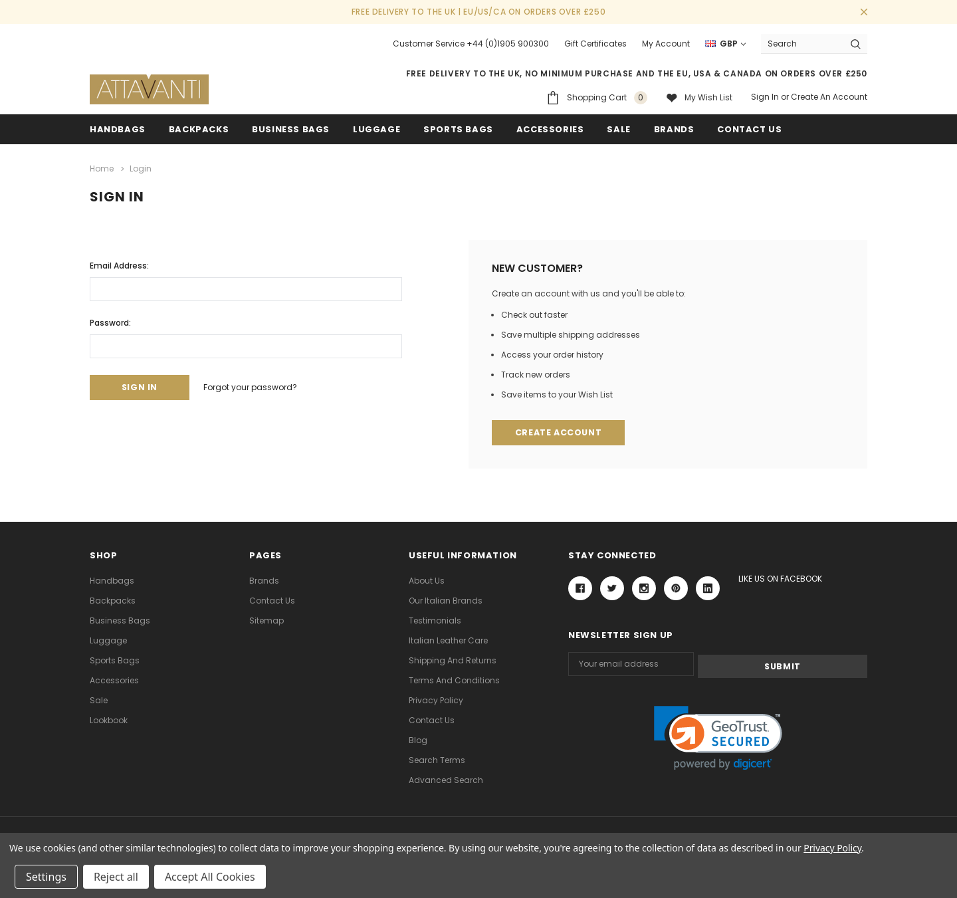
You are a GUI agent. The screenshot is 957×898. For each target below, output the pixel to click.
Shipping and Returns (452, 659)
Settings (46, 876)
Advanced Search (446, 779)
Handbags (118, 129)
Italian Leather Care (448, 639)
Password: (110, 321)
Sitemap (266, 619)
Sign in (765, 96)
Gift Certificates (595, 43)
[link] (718, 736)
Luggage (376, 129)
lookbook (109, 719)
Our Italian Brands (445, 600)
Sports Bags (458, 129)
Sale (99, 699)
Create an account (829, 96)
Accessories (550, 129)
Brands (674, 129)
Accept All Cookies (210, 876)
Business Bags (291, 129)
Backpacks (113, 600)
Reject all (116, 876)
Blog (418, 739)
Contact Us (272, 600)
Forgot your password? (258, 386)
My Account (666, 43)
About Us (427, 580)
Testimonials (435, 619)
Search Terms (437, 759)
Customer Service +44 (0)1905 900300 (471, 43)
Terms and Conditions (454, 679)
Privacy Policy (436, 699)
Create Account (560, 432)
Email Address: (119, 264)
